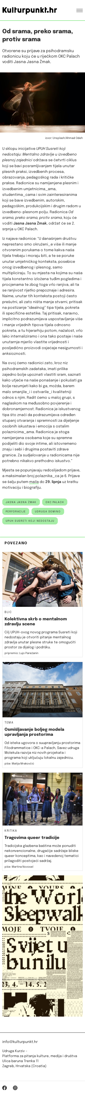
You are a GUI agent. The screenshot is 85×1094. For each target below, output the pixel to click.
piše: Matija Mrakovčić (19, 763)
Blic (8, 612)
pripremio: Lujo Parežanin (21, 653)
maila (34, 482)
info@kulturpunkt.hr (20, 1042)
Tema (9, 722)
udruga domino (48, 511)
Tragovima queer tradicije (32, 838)
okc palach (55, 502)
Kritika (11, 831)
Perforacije (16, 511)
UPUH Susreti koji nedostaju (30, 521)
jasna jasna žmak (21, 502)
